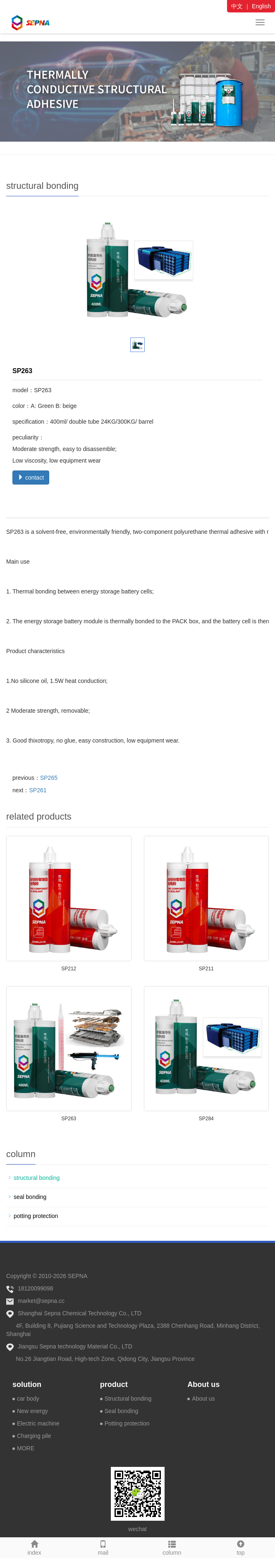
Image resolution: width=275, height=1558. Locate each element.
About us (203, 1384)
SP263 (68, 1118)
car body (28, 1398)
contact (31, 477)
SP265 (48, 777)
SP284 (206, 1118)
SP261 (37, 790)
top (240, 1547)
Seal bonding (122, 1411)
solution (26, 1384)
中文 (237, 6)
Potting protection (127, 1423)
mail (103, 1547)
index (34, 1547)
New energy (32, 1411)
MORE (25, 1448)
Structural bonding (128, 1398)
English (261, 6)
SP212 (68, 969)
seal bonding (30, 1197)
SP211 (206, 969)
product (114, 1384)
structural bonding (37, 1178)
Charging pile (34, 1436)
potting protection (36, 1216)
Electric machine (38, 1423)
